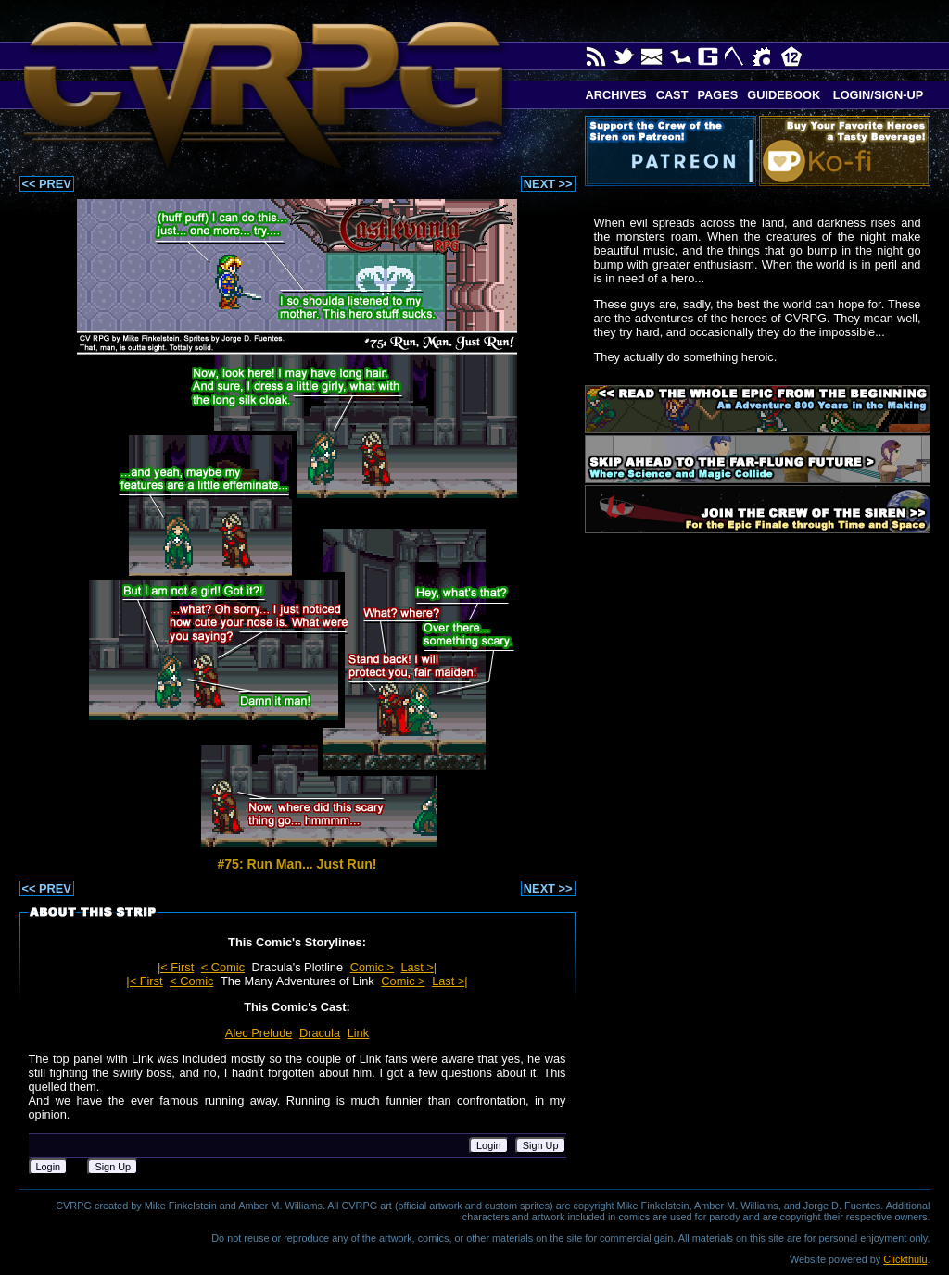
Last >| (419, 967)
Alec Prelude (259, 1033)
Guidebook (783, 95)
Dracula (319, 1033)
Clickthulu (905, 1259)
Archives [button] (616, 95)
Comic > (372, 967)
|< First (176, 967)
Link (358, 1033)
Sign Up (541, 1145)
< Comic (223, 967)
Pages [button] (717, 95)
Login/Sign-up (876, 95)
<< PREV (46, 184)
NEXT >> (548, 184)
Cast (672, 95)
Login (488, 1145)
